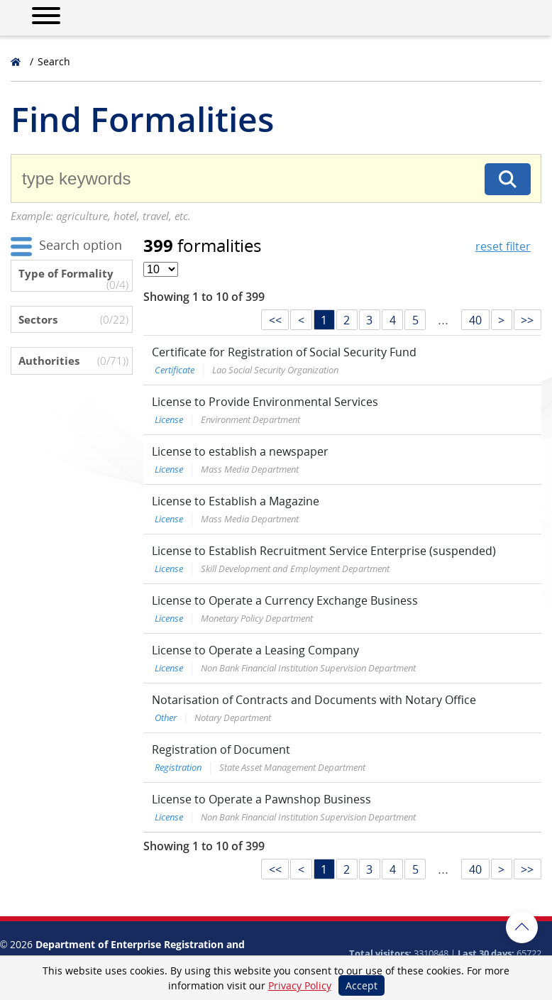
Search (54, 61)
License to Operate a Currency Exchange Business (285, 600)
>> (527, 320)
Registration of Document (221, 749)
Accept (361, 985)
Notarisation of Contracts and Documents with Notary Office (314, 700)
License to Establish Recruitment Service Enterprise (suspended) (324, 551)
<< (275, 320)
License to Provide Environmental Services (265, 402)
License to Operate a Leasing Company (255, 650)
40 (475, 320)
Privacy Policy (299, 985)
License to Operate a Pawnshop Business (261, 799)
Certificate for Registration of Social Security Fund (284, 352)
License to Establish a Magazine (235, 501)
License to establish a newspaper (240, 451)
